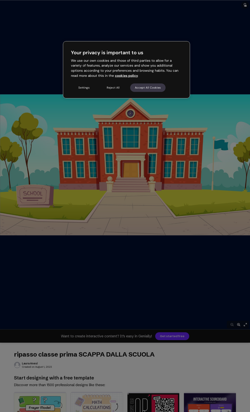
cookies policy (126, 75)
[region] (126, 69)
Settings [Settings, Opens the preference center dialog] (84, 87)
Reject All (113, 87)
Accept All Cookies (148, 87)
